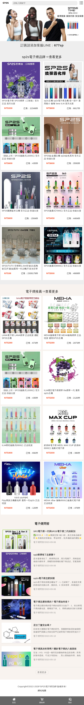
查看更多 (41, 672)
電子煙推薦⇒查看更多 (42, 291)
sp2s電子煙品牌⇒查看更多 (42, 57)
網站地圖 (42, 690)
